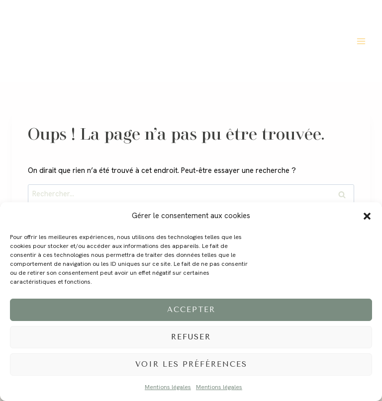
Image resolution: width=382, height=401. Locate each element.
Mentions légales (168, 387)
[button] (367, 216)
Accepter (191, 309)
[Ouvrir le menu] (361, 41)
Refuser (191, 336)
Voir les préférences (191, 364)
